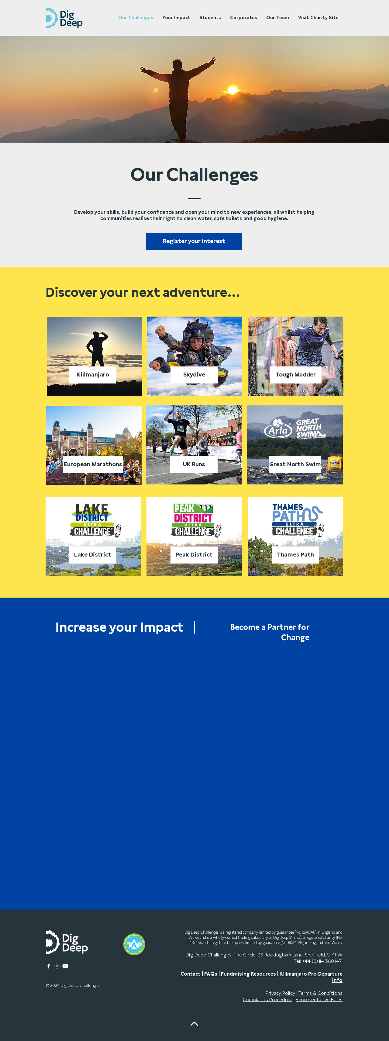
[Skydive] (194, 374)
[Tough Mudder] (296, 374)
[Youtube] (65, 966)
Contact (191, 974)
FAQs (210, 974)
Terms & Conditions (320, 993)
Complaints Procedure (267, 999)
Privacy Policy (280, 993)
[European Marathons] (93, 464)
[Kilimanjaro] (92, 374)
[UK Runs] (194, 464)
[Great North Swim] (295, 464)
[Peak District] (194, 555)
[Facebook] (49, 966)
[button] (194, 241)
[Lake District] (92, 555)
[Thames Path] (295, 555)
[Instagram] (57, 966)
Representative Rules (319, 999)
